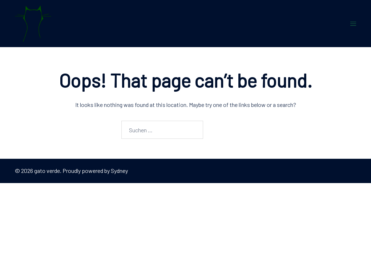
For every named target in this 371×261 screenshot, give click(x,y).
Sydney (119, 170)
